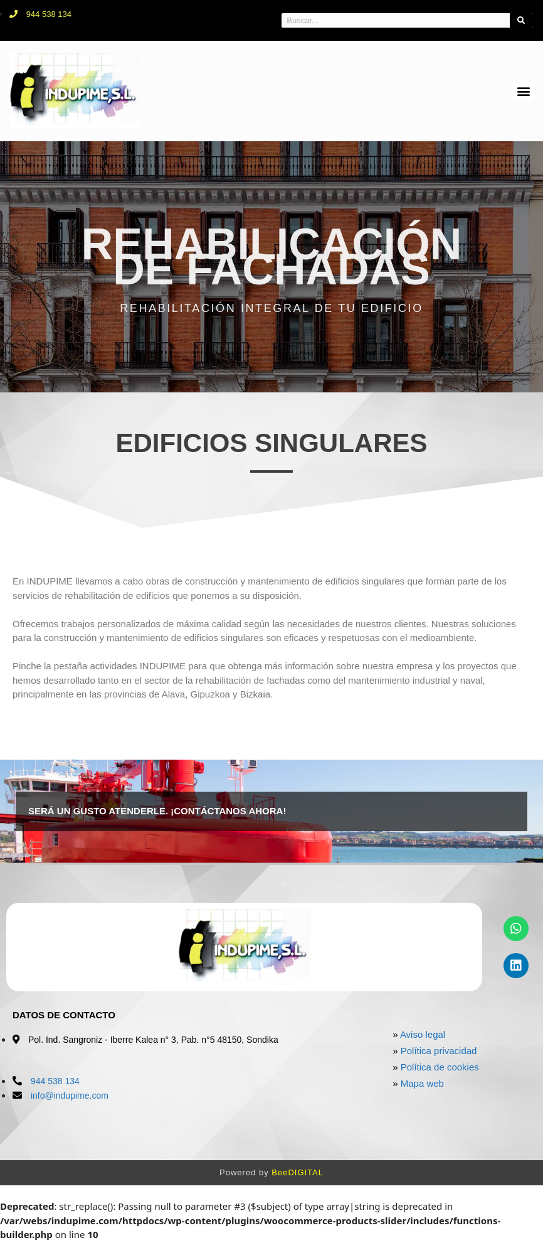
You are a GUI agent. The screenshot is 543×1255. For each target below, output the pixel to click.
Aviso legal (422, 1034)
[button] (523, 91)
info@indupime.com (69, 1096)
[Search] (522, 20)
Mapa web (422, 1083)
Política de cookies (440, 1067)
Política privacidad (439, 1050)
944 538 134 (55, 1081)
